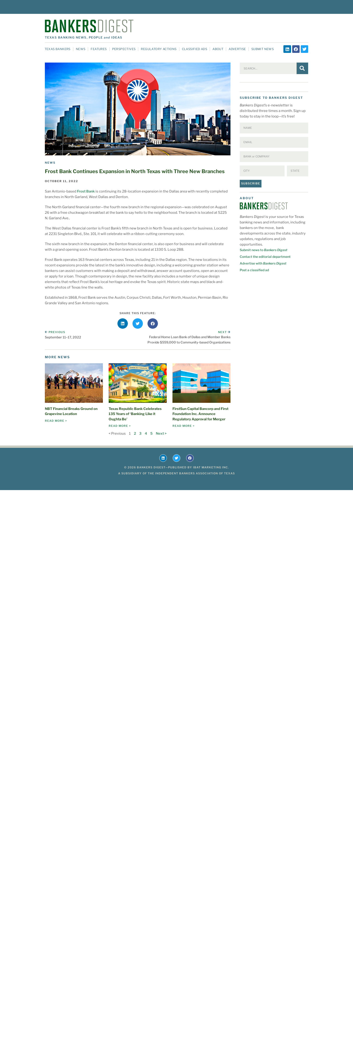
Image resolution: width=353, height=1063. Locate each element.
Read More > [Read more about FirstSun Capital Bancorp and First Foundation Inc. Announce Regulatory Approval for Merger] (183, 426)
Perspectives (124, 49)
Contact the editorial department (265, 257)
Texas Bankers (58, 49)
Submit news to (263, 250)
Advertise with (263, 263)
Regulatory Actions (158, 49)
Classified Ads (194, 49)
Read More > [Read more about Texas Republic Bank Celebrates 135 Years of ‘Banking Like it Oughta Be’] (120, 426)
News (81, 49)
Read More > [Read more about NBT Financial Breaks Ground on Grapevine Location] (56, 420)
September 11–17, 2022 (63, 337)
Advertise (237, 49)
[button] (122, 323)
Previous (55, 332)
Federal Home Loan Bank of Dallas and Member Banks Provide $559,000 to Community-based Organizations (188, 339)
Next (224, 332)
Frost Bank (86, 191)
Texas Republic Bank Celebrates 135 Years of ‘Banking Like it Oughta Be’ (135, 414)
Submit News (262, 49)
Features (99, 49)
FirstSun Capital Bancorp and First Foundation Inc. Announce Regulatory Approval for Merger (200, 414)
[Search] (302, 68)
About (217, 49)
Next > (161, 433)
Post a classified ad (254, 270)
